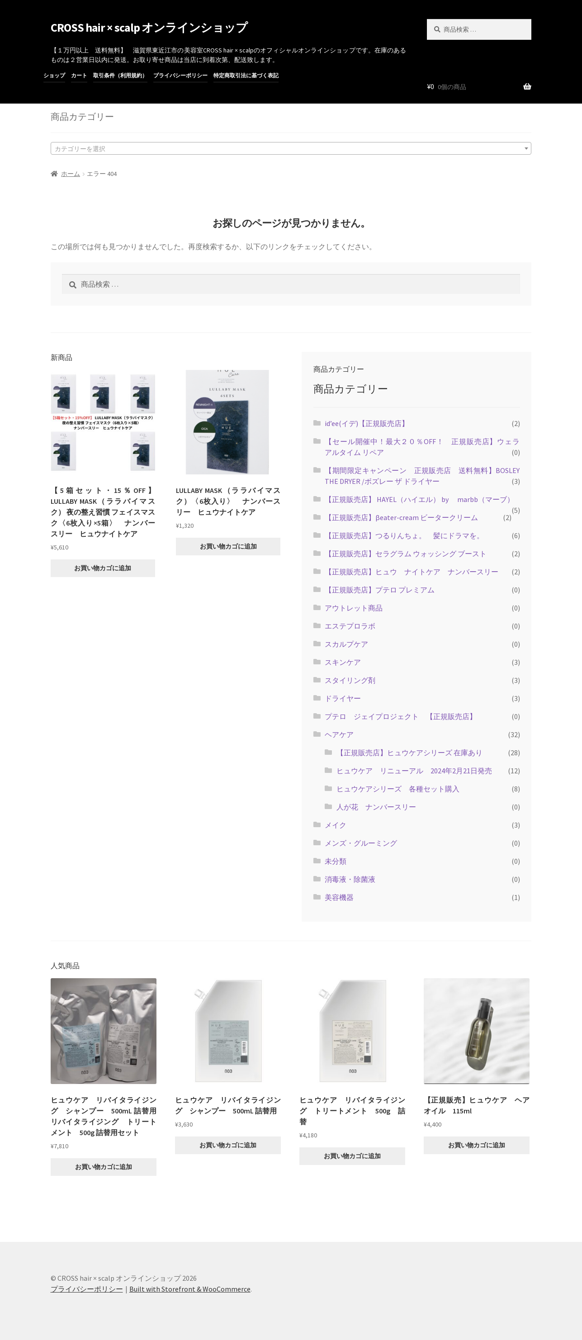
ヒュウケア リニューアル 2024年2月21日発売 (414, 770)
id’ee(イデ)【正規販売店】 (367, 423)
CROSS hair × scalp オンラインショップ (149, 27)
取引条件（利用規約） (120, 75)
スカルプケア (346, 644)
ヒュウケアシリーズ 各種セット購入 (397, 788)
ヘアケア (339, 734)
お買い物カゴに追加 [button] (102, 568)
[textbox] (291, 148)
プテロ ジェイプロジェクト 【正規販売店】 (401, 716)
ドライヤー (343, 698)
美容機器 (339, 897)
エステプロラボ (350, 625)
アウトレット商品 (354, 607)
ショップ (54, 75)
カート (79, 75)
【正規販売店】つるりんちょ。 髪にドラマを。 (404, 535)
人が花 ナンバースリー (376, 806)
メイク (335, 824)
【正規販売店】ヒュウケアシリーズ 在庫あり (409, 752)
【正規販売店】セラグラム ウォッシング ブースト (406, 553)
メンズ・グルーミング (361, 843)
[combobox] (291, 148)
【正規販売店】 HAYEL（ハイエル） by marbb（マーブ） (419, 499)
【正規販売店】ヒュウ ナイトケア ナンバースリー (411, 571)
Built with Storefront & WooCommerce (190, 1288)
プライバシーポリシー (180, 75)
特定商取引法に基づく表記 (246, 75)
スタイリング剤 (350, 680)
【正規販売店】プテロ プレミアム (380, 589)
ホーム (70, 174)
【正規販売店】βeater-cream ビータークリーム (405, 517)
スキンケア (343, 662)
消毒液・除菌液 (350, 879)
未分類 (335, 861)
